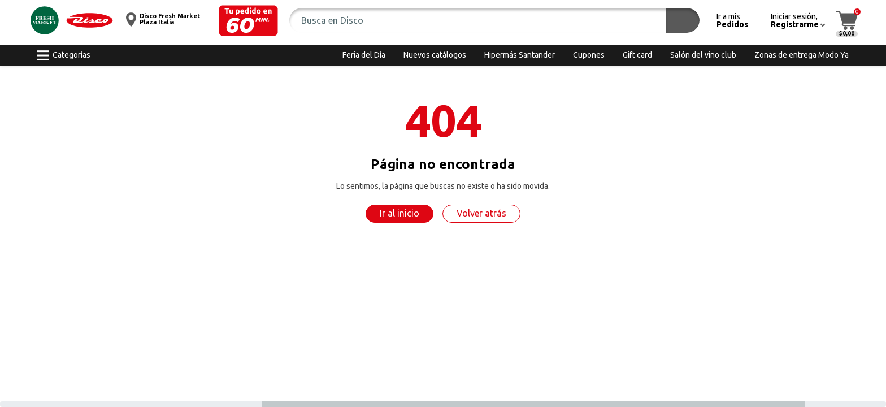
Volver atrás (481, 213)
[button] (248, 20)
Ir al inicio (399, 213)
